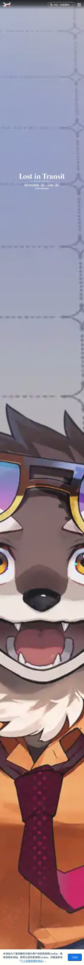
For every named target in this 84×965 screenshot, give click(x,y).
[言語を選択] (61, 4)
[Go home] (7, 4)
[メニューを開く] (79, 4)
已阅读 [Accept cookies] (75, 957)
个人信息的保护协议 (32, 961)
